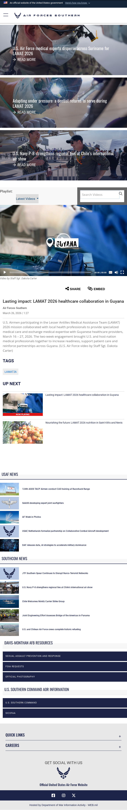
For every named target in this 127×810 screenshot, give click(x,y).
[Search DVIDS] (99, 194)
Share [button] (73, 289)
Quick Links (15, 735)
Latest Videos (26, 199)
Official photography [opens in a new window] (20, 676)
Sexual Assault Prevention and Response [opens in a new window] (33, 656)
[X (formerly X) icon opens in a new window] (74, 795)
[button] (78, 3)
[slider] (51, 272)
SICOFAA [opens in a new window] (11, 713)
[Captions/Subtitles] (110, 272)
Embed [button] (96, 289)
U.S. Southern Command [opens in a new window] (21, 702)
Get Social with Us (63, 763)
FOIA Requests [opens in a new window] (15, 666)
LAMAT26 (11, 371)
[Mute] (116, 272)
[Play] (5, 272)
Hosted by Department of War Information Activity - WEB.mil (63, 805)
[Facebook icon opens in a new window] (53, 795)
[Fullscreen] (122, 272)
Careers (12, 745)
